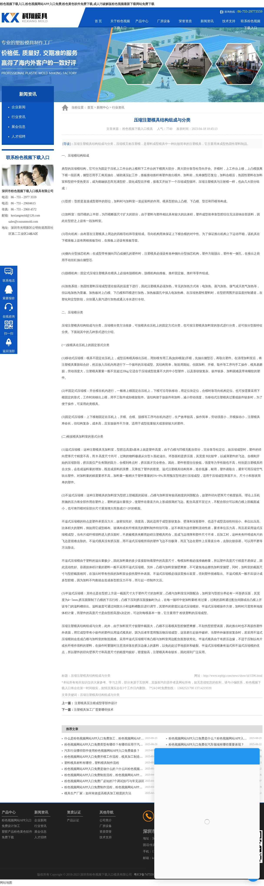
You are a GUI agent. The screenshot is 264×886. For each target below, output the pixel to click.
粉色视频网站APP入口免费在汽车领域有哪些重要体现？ (206, 744)
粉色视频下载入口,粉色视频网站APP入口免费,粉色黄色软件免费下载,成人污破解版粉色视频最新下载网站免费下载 (77, 4)
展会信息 (18, 127)
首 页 (98, 21)
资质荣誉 (106, 831)
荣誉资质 (185, 21)
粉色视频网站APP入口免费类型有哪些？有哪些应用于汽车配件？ (104, 744)
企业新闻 (18, 107)
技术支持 (228, 21)
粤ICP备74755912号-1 (148, 874)
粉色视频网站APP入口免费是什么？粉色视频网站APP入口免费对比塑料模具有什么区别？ (209, 738)
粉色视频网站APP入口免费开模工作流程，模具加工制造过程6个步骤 (104, 756)
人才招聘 (18, 136)
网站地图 (6, 882)
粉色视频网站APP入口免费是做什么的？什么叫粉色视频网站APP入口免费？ (104, 769)
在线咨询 (9, 316)
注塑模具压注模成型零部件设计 (96, 703)
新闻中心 (103, 107)
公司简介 (106, 820)
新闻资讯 (207, 21)
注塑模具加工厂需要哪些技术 (93, 709)
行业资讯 (18, 117)
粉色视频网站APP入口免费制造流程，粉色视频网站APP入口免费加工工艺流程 (104, 775)
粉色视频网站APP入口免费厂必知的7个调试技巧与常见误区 (104, 781)
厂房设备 (163, 21)
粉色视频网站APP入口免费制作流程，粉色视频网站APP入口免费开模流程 (104, 787)
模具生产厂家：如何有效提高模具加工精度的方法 (97, 793)
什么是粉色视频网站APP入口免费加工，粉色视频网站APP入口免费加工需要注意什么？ (104, 738)
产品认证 (73, 820)
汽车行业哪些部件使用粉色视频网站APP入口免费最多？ (102, 750)
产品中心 (141, 21)
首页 (90, 107)
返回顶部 (9, 351)
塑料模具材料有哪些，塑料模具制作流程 (91, 762)
